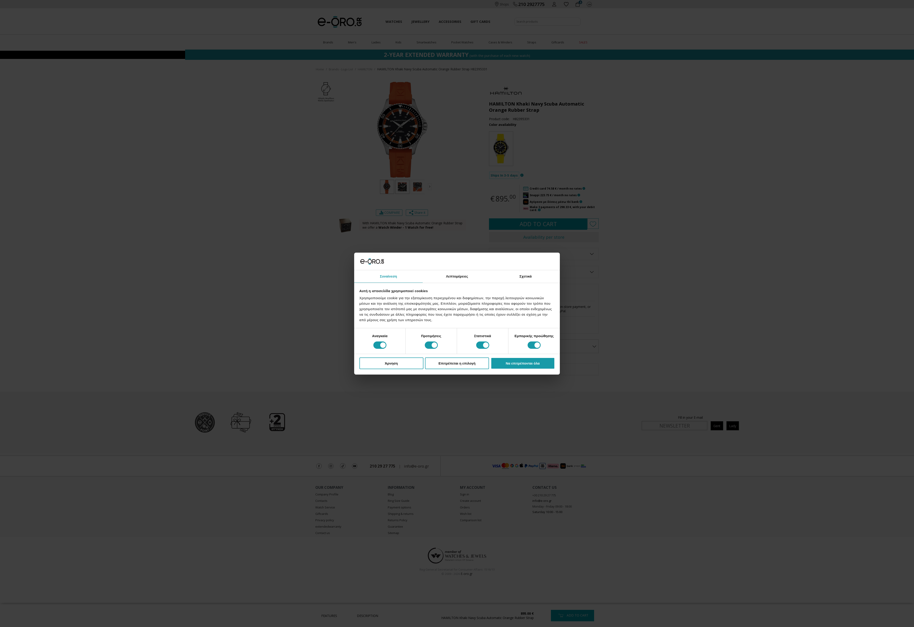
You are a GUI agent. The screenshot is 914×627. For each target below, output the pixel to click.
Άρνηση (391, 363)
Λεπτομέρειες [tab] (457, 276)
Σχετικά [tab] (525, 276)
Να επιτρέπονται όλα (523, 363)
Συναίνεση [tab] (388, 276)
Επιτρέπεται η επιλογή (457, 363)
